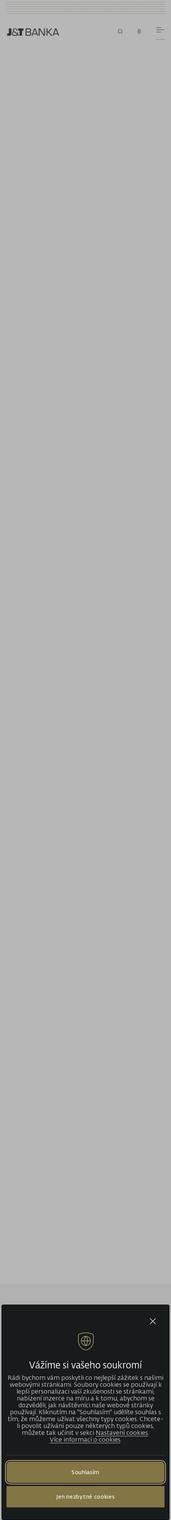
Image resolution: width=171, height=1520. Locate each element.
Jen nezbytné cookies (85, 1496)
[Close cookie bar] (153, 1321)
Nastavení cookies (122, 1432)
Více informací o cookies (85, 1439)
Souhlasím (85, 1472)
